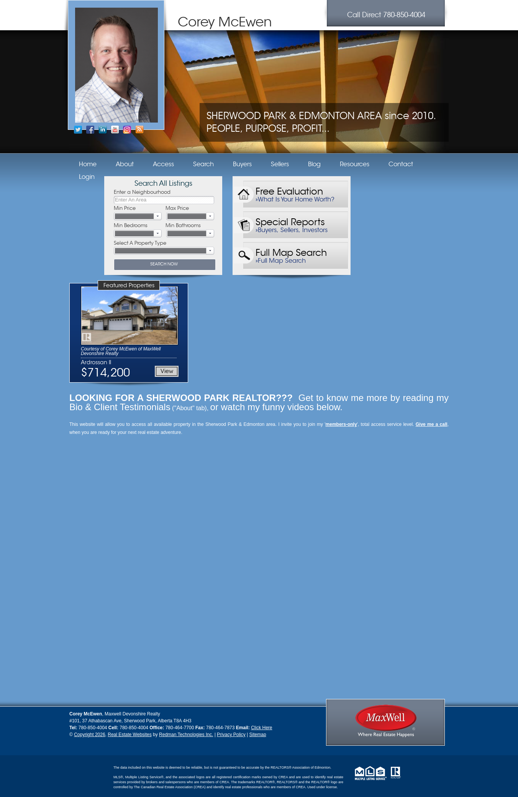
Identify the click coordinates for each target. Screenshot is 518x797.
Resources (354, 164)
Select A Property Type (140, 243)
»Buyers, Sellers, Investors (292, 230)
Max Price (177, 208)
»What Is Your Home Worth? (295, 199)
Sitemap (257, 734)
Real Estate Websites (130, 734)
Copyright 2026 (89, 734)
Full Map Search (291, 251)
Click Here (261, 727)
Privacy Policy (231, 734)
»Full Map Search (281, 261)
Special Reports (290, 220)
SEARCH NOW (164, 264)
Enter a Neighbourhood (142, 192)
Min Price (125, 208)
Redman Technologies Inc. (186, 734)
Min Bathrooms (183, 225)
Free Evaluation (289, 190)
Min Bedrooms (131, 225)
